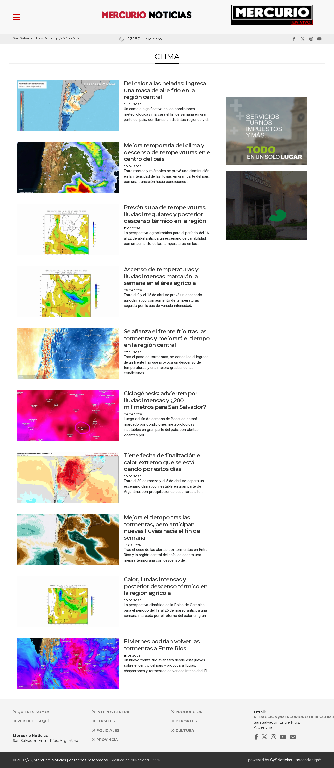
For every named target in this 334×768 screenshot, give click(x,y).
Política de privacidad (130, 760)
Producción (187, 712)
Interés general (112, 712)
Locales (103, 721)
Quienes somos (32, 712)
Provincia (105, 739)
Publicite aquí (31, 721)
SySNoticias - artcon (288, 760)
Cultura (182, 730)
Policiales (105, 730)
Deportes (184, 721)
